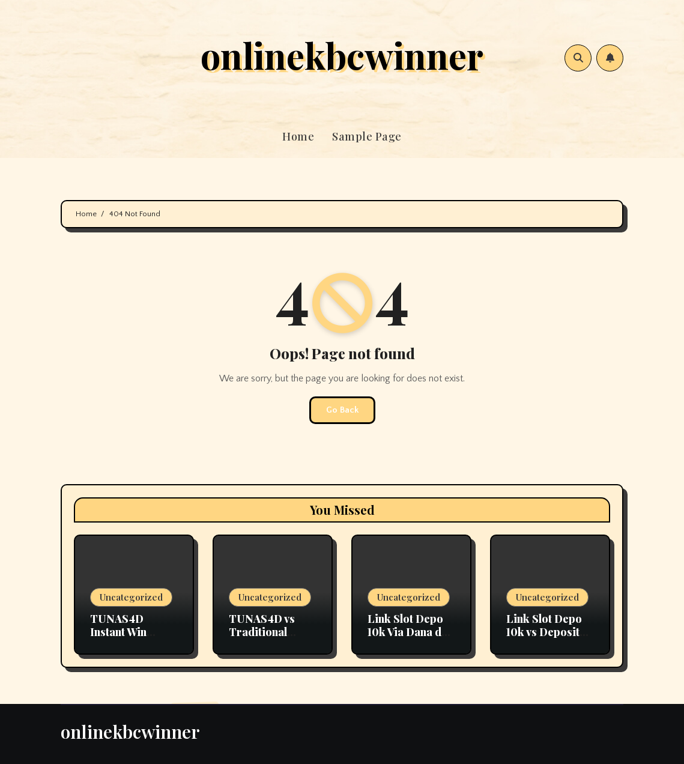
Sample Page (367, 136)
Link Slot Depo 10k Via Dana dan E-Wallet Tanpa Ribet (410, 638)
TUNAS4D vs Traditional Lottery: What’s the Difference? (269, 638)
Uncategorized (131, 597)
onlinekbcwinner (342, 55)
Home (298, 136)
